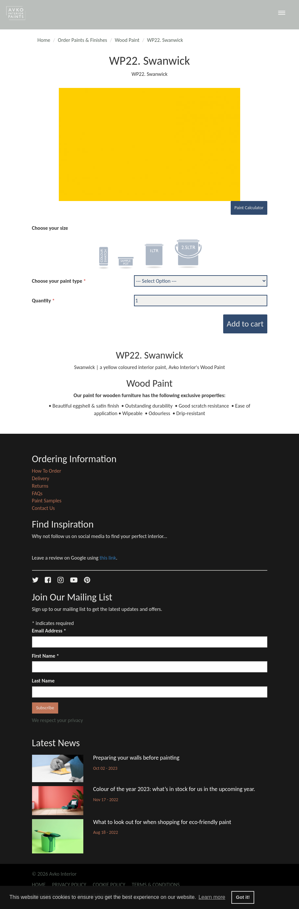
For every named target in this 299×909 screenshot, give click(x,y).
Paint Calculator (248, 207)
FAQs (37, 493)
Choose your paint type (57, 281)
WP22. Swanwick (165, 40)
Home (44, 40)
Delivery (40, 478)
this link (108, 558)
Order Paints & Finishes (82, 40)
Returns (40, 486)
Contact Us (43, 508)
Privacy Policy (69, 885)
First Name (45, 656)
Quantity (41, 300)
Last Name (43, 681)
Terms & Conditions (156, 885)
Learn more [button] (211, 897)
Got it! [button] (243, 897)
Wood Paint (127, 40)
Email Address (49, 631)
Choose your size (50, 228)
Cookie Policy (109, 885)
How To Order (46, 471)
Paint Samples (47, 500)
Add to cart (245, 324)
